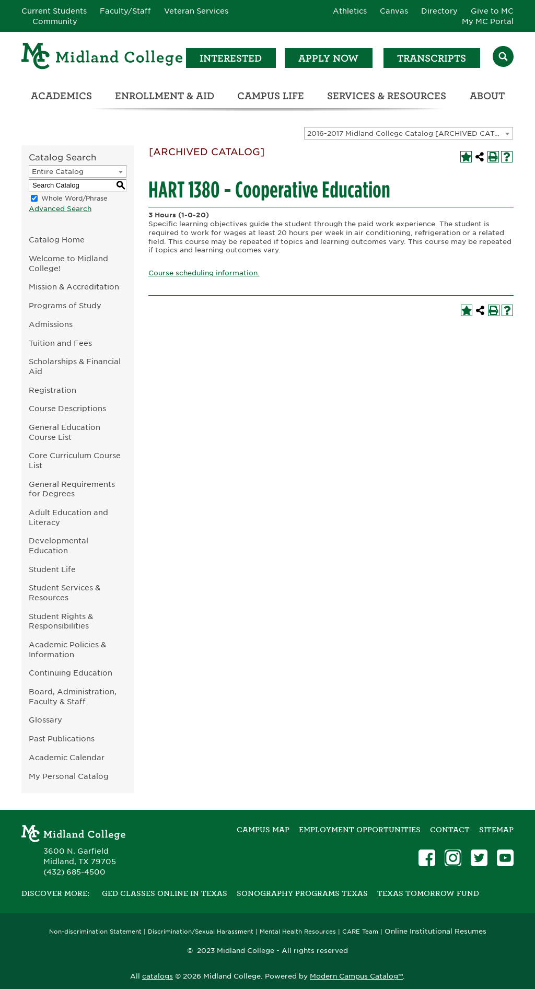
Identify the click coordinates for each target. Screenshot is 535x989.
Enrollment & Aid (164, 95)
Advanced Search (60, 209)
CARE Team (360, 931)
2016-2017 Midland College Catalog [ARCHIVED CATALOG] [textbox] (410, 133)
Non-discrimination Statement (95, 931)
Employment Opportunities (360, 829)
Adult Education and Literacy (68, 517)
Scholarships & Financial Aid (75, 366)
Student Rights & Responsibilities (61, 621)
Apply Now (328, 58)
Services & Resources (386, 95)
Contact (450, 829)
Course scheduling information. (204, 273)
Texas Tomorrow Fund (428, 893)
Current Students (54, 11)
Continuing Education (70, 672)
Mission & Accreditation (74, 286)
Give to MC (492, 11)
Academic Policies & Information (67, 649)
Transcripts (431, 58)
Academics (61, 95)
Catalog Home (57, 239)
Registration (52, 390)
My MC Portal (488, 21)
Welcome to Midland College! (68, 263)
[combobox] (408, 133)
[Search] (503, 57)
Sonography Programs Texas (302, 893)
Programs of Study (65, 305)
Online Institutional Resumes (435, 931)
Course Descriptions (67, 408)
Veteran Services (196, 11)
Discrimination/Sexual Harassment (200, 931)
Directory (439, 11)
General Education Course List (64, 432)
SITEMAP (496, 829)
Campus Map (263, 829)
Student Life (52, 569)
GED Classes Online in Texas (164, 893)
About (487, 95)
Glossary (45, 719)
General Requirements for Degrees (72, 489)
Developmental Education (58, 545)
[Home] (102, 58)
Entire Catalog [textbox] (58, 172)
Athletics (350, 11)
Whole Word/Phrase (74, 198)
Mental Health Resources (298, 931)
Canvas (394, 11)
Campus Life (270, 95)
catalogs (157, 976)
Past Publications (62, 738)
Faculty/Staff (125, 11)
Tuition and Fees (60, 343)
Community (54, 21)
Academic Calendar (66, 757)
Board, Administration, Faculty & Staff (73, 696)
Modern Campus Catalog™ (356, 976)
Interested (231, 58)
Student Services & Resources (64, 592)
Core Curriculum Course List (75, 460)
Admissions (51, 324)
